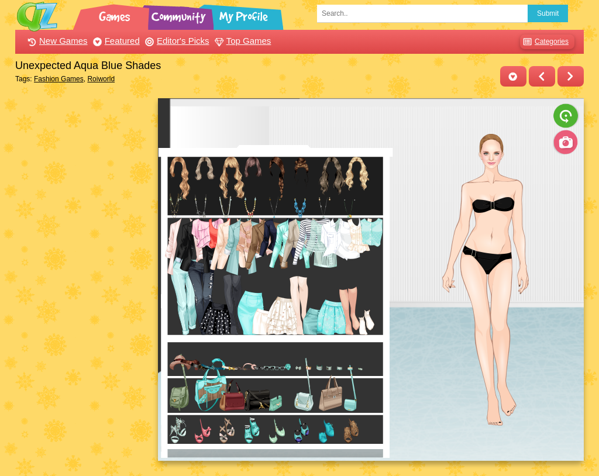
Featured (115, 41)
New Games (56, 41)
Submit (548, 13)
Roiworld (101, 79)
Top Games (241, 41)
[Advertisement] (83, 273)
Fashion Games (59, 79)
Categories (544, 42)
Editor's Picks (175, 41)
